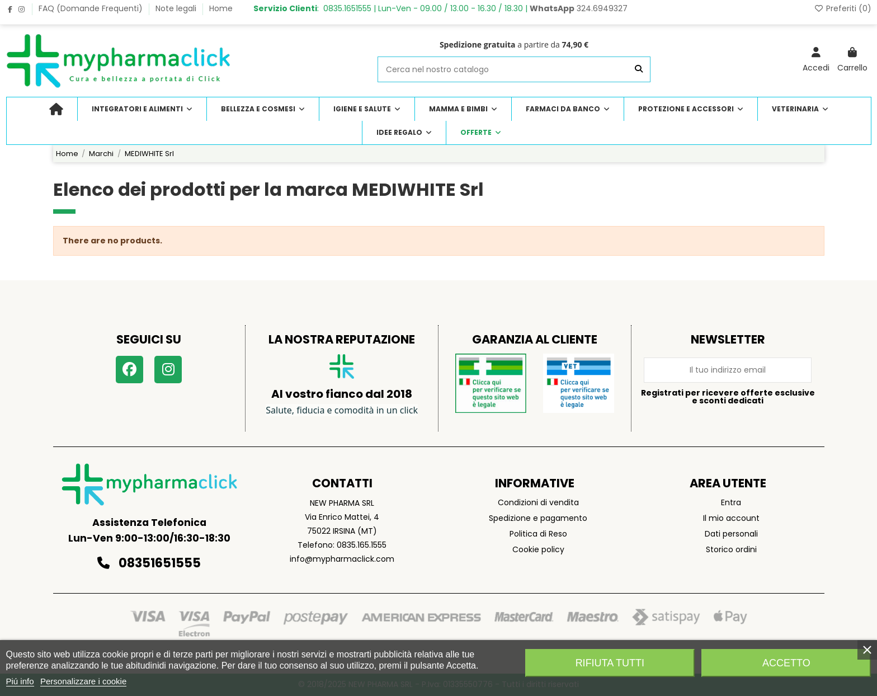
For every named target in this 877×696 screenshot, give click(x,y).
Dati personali (731, 533)
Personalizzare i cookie (83, 681)
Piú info (20, 681)
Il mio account (731, 518)
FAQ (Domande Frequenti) (92, 8)
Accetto (786, 663)
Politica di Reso (538, 533)
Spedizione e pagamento (538, 518)
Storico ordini (731, 549)
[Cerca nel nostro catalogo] (638, 69)
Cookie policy (538, 549)
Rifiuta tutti (610, 663)
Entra (731, 502)
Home (221, 8)
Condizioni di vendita (538, 502)
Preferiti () (842, 8)
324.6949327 (579, 8)
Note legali (177, 8)
